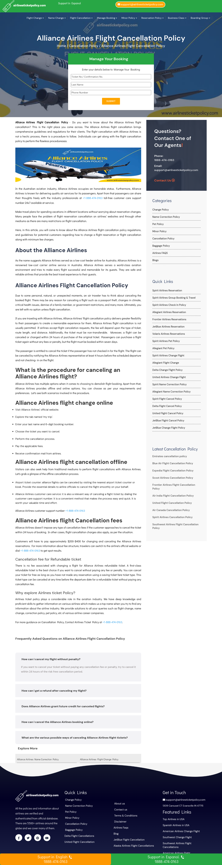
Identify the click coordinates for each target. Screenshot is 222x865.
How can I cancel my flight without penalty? (51, 659)
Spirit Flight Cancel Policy (166, 398)
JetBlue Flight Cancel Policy (168, 420)
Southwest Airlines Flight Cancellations (184, 842)
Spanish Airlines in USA (175, 824)
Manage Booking (106, 17)
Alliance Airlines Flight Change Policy (99, 759)
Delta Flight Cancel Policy (166, 406)
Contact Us (164, 180)
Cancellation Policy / (84, 46)
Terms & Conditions (125, 815)
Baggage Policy (160, 245)
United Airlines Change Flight (168, 377)
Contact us (120, 809)
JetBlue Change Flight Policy (168, 427)
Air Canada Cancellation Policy (170, 510)
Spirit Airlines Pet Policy (165, 341)
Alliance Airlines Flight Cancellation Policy (133, 46)
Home (62, 46)
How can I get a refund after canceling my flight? (54, 690)
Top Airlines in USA (173, 818)
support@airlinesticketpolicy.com (176, 170)
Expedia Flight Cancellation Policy (171, 470)
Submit (110, 101)
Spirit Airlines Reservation (166, 290)
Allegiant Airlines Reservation (168, 312)
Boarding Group (199, 17)
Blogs (155, 260)
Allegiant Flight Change (165, 362)
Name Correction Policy (165, 216)
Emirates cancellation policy (168, 456)
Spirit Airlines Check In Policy (168, 305)
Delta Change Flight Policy (167, 370)
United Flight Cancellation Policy (171, 502)
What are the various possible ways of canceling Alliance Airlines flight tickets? (75, 737)
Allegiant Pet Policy (163, 348)
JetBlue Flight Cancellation (128, 838)
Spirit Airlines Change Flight (168, 355)
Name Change (56, 17)
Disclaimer (120, 821)
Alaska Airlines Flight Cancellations (133, 844)
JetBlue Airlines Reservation (168, 326)
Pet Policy (157, 224)
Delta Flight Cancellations (78, 834)
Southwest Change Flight (176, 836)
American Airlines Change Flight (180, 830)
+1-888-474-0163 (93, 198)
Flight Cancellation (80, 17)
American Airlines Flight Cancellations (184, 848)
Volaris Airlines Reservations (168, 333)
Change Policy (160, 209)
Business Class (176, 17)
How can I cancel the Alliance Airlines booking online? (57, 722)
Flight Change (34, 17)
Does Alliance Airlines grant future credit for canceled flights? (63, 706)
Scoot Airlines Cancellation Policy (171, 477)
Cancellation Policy (163, 238)
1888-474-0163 (164, 160)
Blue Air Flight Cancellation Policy (171, 463)
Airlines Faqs (121, 826)
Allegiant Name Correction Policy (171, 391)
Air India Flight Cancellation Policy (172, 495)
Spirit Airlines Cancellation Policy (171, 517)
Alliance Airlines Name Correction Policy (38, 759)
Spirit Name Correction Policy (169, 384)
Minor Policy (128, 17)
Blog (116, 832)
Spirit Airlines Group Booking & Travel (173, 297)
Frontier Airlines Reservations (168, 319)
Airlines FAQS (159, 253)
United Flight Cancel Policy (167, 413)
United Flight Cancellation (78, 840)
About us (119, 803)
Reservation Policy (151, 17)
